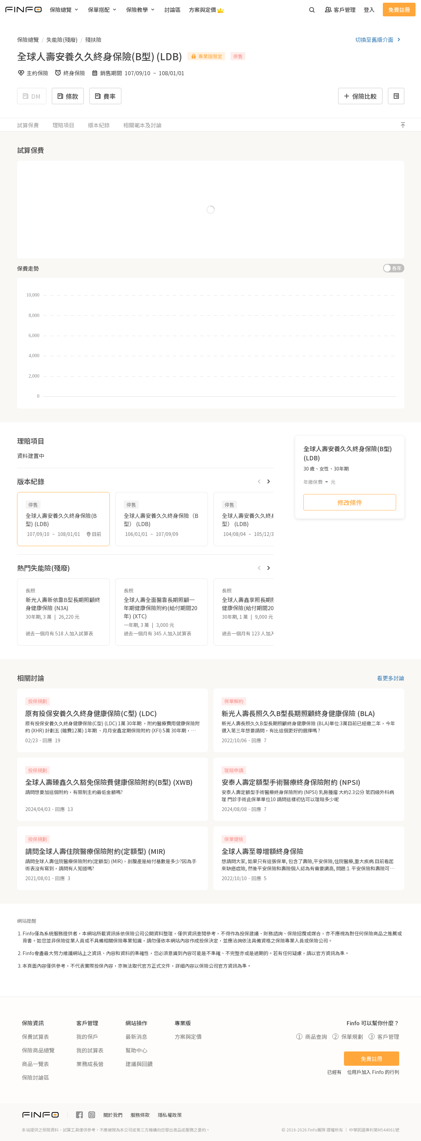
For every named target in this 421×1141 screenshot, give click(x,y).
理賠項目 (63, 125)
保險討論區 (35, 1077)
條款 (67, 96)
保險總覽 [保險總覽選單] (65, 9)
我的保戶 (87, 1036)
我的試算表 (90, 1050)
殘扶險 (93, 39)
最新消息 (136, 1036)
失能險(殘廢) (62, 39)
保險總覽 (28, 39)
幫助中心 (136, 1050)
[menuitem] (65, 9)
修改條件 (349, 502)
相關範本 (142, 125)
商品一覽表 (35, 1064)
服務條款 (140, 1114)
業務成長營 (90, 1064)
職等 (33, 230)
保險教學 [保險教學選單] (141, 9)
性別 (30, 202)
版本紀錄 (99, 125)
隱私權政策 (170, 1114)
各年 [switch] (397, 268)
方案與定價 (188, 1036)
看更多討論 (390, 678)
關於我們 (112, 1114)
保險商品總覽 (38, 1050)
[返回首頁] (23, 9)
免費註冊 (399, 9)
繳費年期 (152, 173)
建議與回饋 (139, 1064)
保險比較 (360, 96)
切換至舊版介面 (379, 39)
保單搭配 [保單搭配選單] (103, 9)
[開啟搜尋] (312, 9)
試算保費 (28, 125)
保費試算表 (35, 1036)
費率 (105, 96)
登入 (369, 9)
